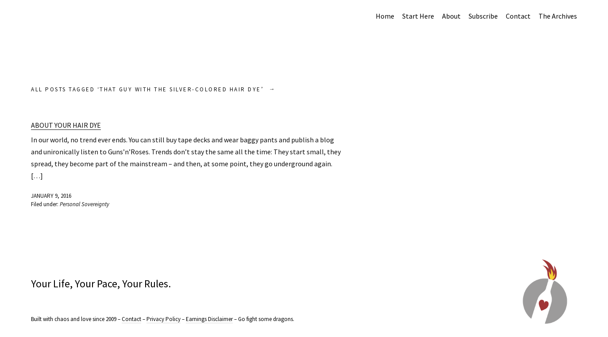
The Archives (558, 16)
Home (385, 16)
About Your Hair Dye (66, 125)
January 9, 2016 (51, 196)
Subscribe (483, 16)
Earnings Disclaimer (209, 319)
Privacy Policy (163, 319)
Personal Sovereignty (84, 204)
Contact (518, 16)
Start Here (418, 16)
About (451, 16)
